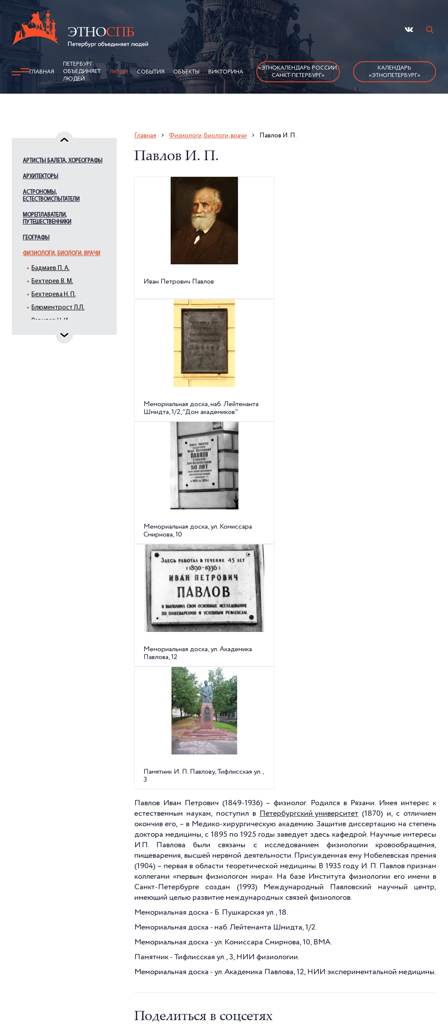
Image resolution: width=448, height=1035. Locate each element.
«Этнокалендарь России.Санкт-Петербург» (298, 71)
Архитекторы (40, 176)
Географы (36, 238)
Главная (41, 72)
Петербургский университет (308, 813)
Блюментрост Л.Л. (58, 308)
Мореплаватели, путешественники (47, 218)
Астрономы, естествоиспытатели (51, 195)
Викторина (225, 72)
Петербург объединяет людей (82, 71)
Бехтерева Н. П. (54, 294)
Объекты (186, 72)
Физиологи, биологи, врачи (61, 253)
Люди (118, 72)
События (150, 72)
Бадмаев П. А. (51, 268)
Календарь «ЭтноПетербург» (394, 71)
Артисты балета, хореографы (62, 161)
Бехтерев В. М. (52, 281)
